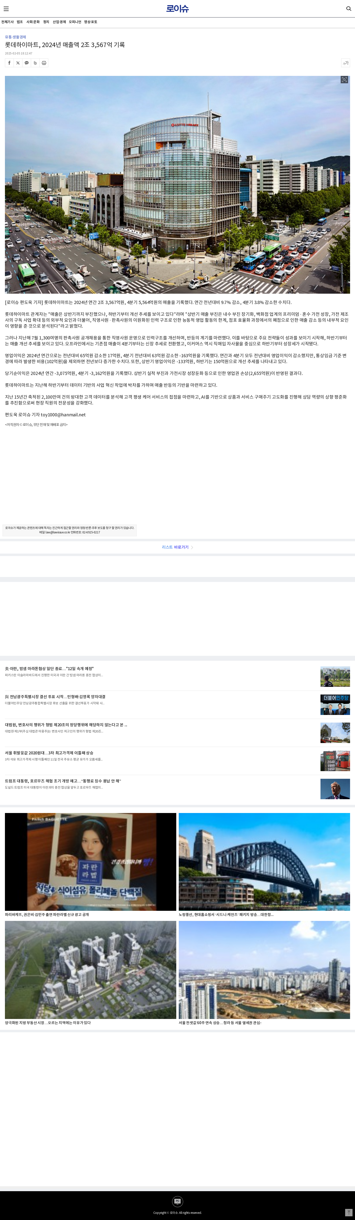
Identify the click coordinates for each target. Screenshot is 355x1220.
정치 (46, 22)
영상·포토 (90, 22)
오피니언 (75, 22)
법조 (20, 22)
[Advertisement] (177, 480)
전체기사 (7, 22)
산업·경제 (59, 22)
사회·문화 (32, 22)
